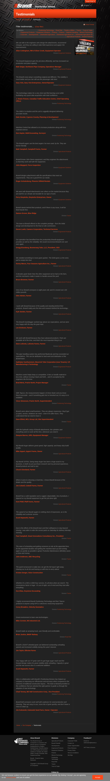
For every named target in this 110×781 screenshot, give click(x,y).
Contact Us (71, 743)
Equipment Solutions (43, 32)
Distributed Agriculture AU (65, 34)
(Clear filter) (39, 27)
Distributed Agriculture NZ (84, 34)
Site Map (70, 755)
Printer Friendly (89, 24)
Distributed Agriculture (47, 34)
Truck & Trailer (88, 30)
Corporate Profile (72, 741)
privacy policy (11, 777)
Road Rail (59, 30)
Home (18, 19)
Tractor (78, 30)
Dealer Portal (89, 1)
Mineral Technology (86, 32)
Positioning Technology (46, 30)
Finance (61, 32)
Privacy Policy (71, 750)
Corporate (23, 34)
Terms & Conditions (73, 752)
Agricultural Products (73, 36)
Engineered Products (28, 32)
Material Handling (72, 32)
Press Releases (72, 748)
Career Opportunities (73, 745)
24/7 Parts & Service (89, 747)
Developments (33, 34)
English (85, 5)
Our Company (26, 19)
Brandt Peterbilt (87, 36)
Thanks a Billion (69, 30)
